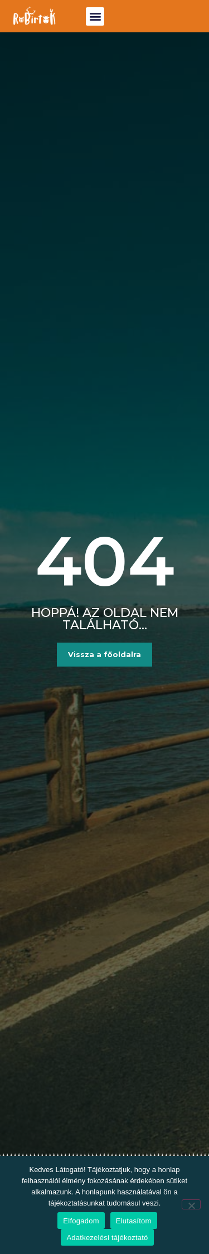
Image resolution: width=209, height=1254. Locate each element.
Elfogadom (81, 1221)
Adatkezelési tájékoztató (107, 1237)
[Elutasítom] (191, 1204)
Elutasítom (134, 1221)
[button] (95, 16)
